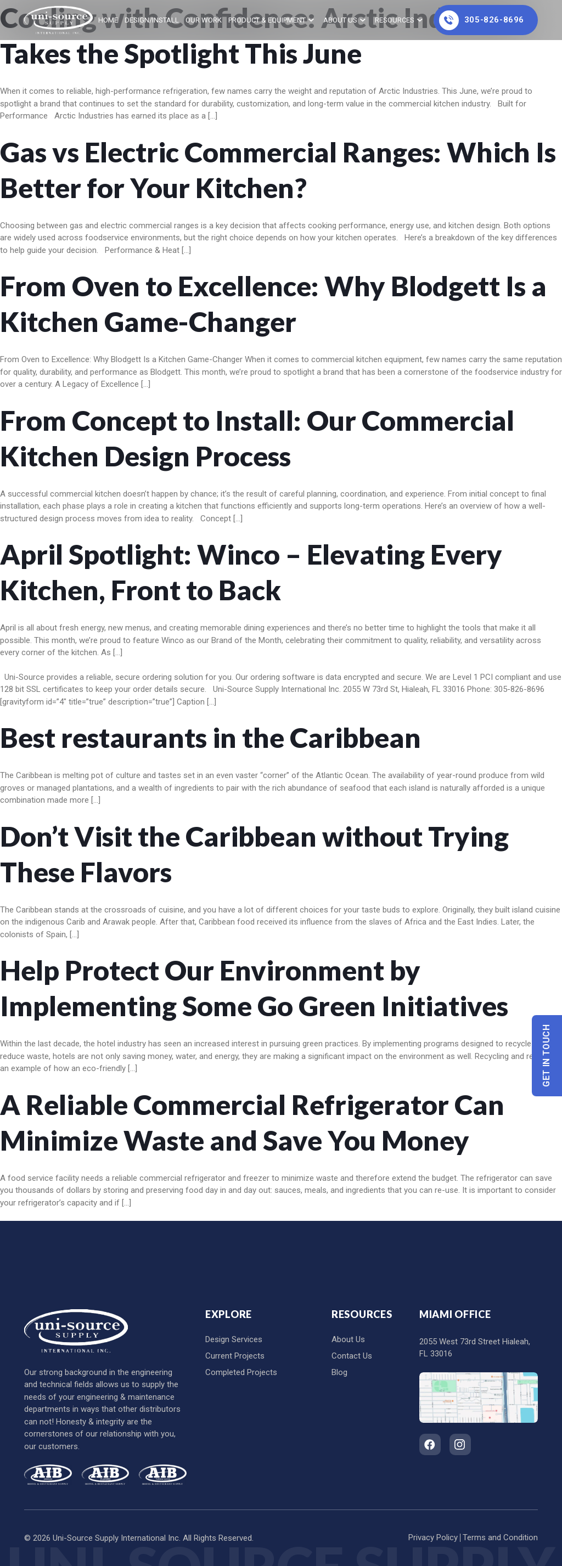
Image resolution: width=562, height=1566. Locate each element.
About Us (340, 20)
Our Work (204, 20)
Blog (339, 1372)
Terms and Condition (500, 1537)
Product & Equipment (267, 20)
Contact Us (351, 1356)
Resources (394, 20)
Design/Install (152, 20)
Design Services (233, 1339)
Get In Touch (547, 1055)
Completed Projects (241, 1372)
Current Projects (235, 1356)
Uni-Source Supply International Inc (116, 1538)
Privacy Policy (433, 1537)
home (108, 20)
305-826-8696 (481, 20)
